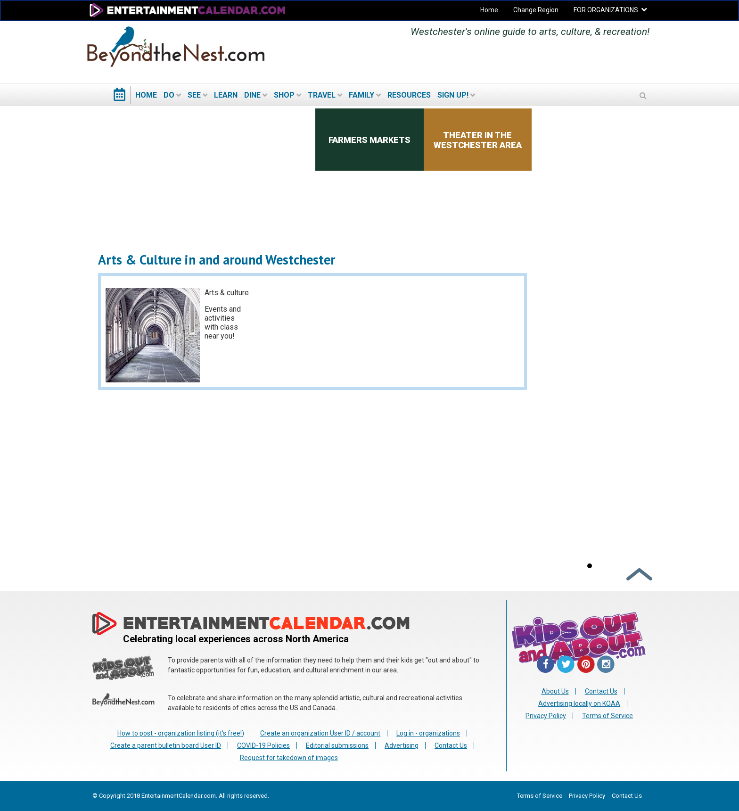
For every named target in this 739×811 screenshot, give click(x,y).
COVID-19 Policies (263, 745)
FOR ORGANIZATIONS (606, 10)
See (194, 95)
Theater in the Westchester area (478, 140)
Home (489, 10)
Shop (284, 95)
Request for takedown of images (289, 757)
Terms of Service (607, 716)
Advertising (402, 745)
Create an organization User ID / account (320, 733)
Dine (252, 95)
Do (169, 95)
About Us (555, 691)
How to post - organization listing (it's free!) (180, 733)
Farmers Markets (369, 140)
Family (361, 95)
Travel (322, 95)
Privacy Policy (546, 716)
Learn (226, 95)
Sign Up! (452, 95)
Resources (409, 95)
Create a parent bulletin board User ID (165, 745)
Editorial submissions (337, 745)
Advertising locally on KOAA (579, 703)
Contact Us (451, 745)
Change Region (535, 10)
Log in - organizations (428, 733)
